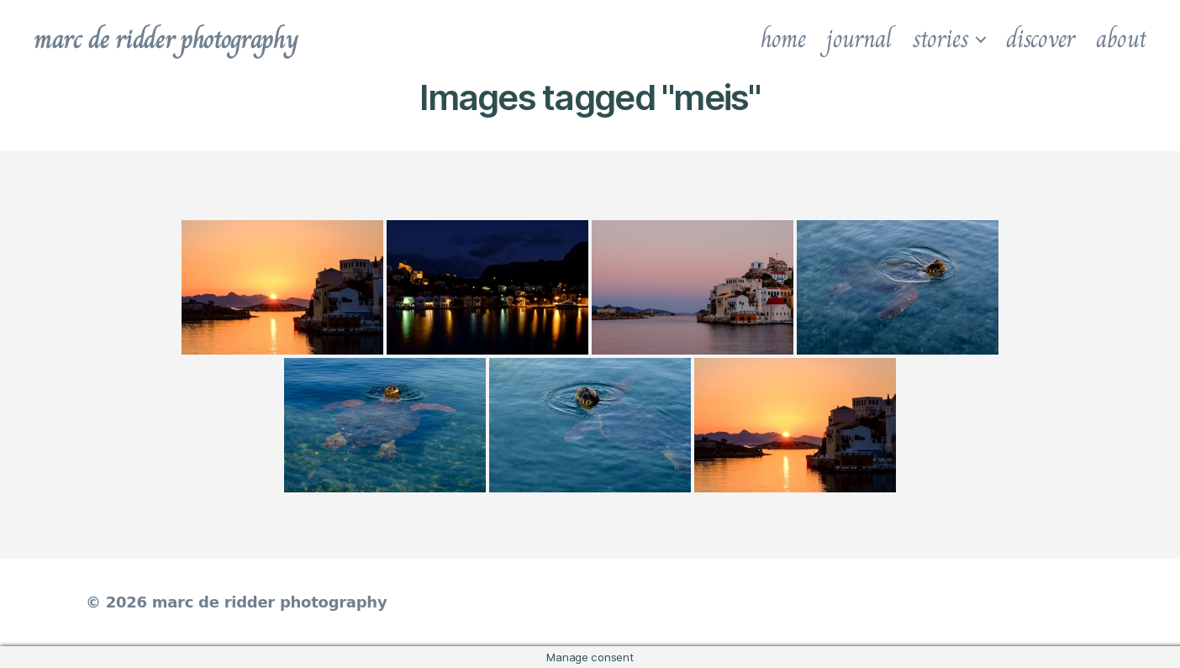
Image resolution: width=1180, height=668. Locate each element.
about (1121, 39)
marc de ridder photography (166, 38)
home (783, 39)
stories (940, 39)
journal (858, 39)
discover (1040, 39)
